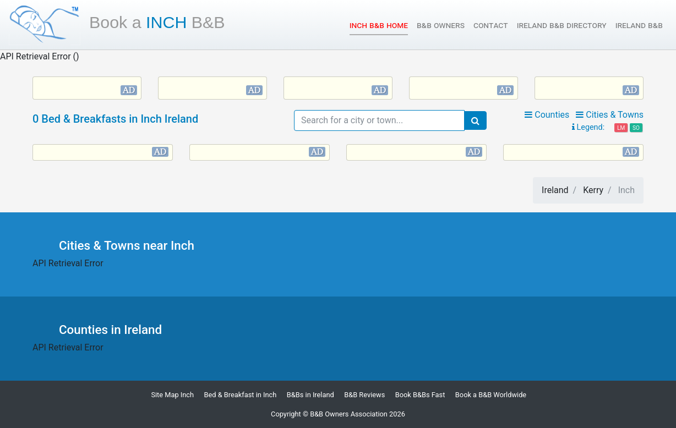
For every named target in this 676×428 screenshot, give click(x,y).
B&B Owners (441, 25)
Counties (547, 114)
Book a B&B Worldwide (490, 395)
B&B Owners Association (349, 414)
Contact (490, 25)
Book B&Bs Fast (420, 395)
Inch (157, 22)
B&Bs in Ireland (310, 395)
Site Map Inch (172, 395)
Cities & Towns (610, 114)
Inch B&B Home (379, 24)
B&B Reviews (364, 395)
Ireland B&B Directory (562, 25)
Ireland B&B (639, 25)
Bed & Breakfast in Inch (240, 395)
